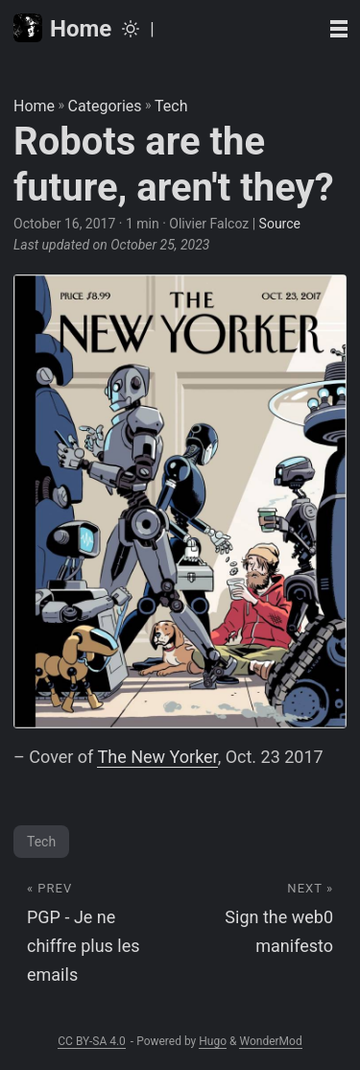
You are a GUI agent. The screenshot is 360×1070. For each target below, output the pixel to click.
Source (279, 223)
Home (62, 27)
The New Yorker (157, 757)
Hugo (213, 1041)
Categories (105, 106)
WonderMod (270, 1041)
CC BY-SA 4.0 (92, 1041)
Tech (171, 106)
